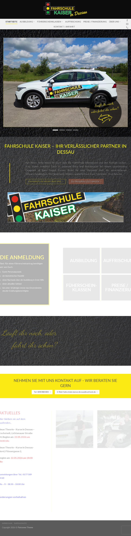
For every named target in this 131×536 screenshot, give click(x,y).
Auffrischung (73, 22)
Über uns (115, 21)
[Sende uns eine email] (127, 24)
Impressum (7, 523)
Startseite (11, 22)
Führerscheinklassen (50, 21)
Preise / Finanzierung (95, 22)
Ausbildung (27, 21)
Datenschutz (20, 523)
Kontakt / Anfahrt (64, 27)
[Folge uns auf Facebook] (127, 20)
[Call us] (127, 27)
